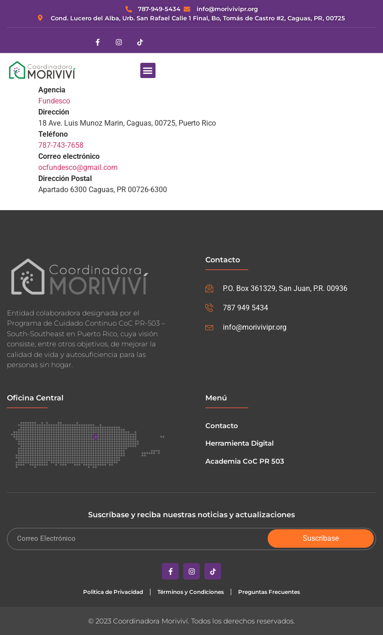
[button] (148, 70)
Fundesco (54, 101)
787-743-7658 (61, 145)
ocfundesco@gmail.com (78, 167)
